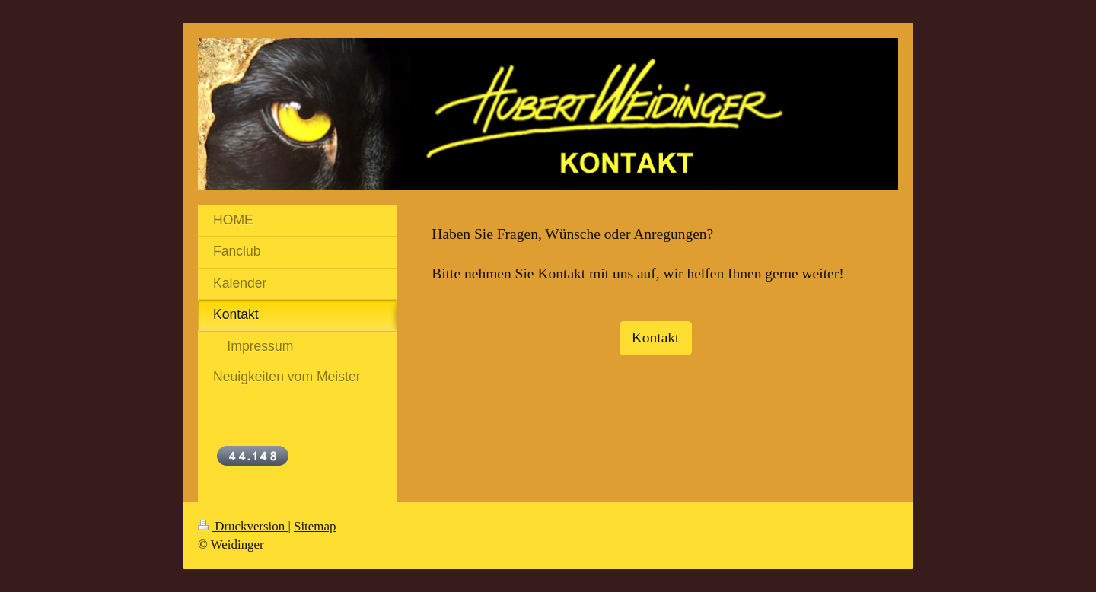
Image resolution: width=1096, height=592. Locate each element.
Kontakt (656, 337)
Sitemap (315, 526)
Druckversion (243, 526)
